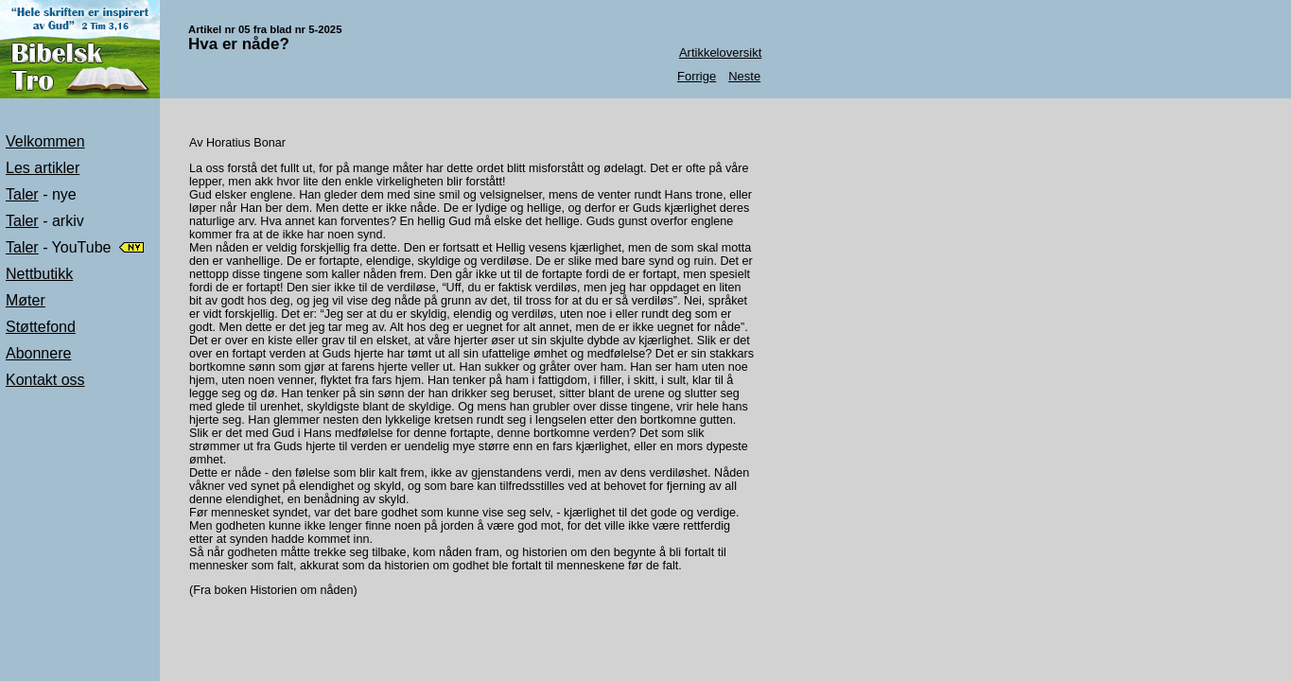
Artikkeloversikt (720, 52)
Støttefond (41, 327)
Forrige (696, 76)
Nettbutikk (39, 274)
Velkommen (45, 141)
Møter (25, 300)
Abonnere (38, 353)
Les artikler (42, 168)
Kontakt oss (45, 380)
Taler (22, 194)
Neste (744, 76)
